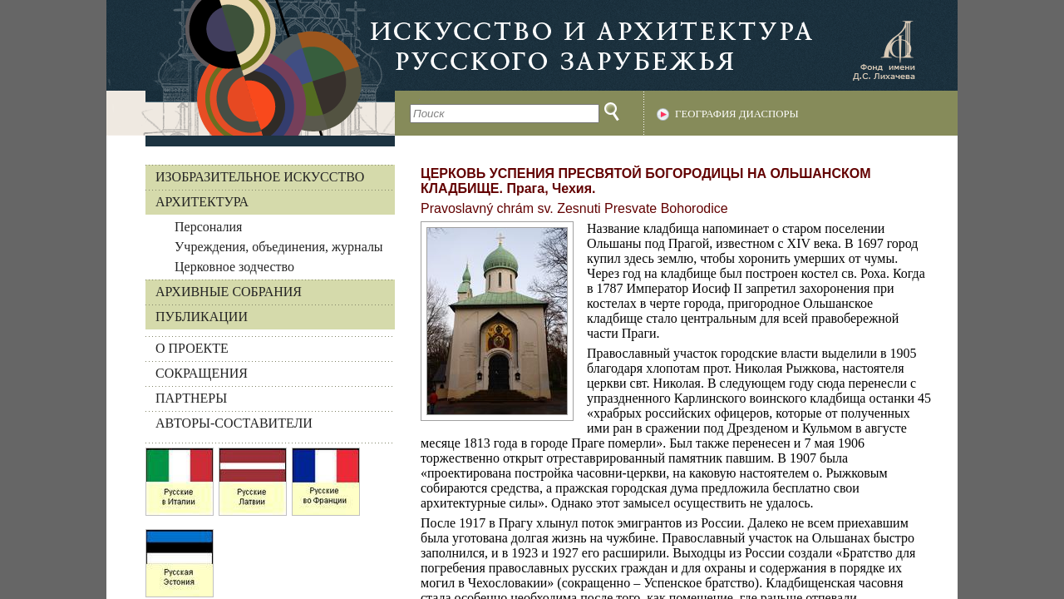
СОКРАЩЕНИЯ (201, 373)
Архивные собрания (228, 292)
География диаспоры (737, 114)
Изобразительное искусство (259, 177)
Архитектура (202, 202)
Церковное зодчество (234, 267)
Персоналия (208, 227)
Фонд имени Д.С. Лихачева (883, 49)
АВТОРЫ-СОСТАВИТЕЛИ (234, 423)
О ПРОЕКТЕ (192, 348)
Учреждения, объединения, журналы (279, 247)
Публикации (201, 316)
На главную (250, 68)
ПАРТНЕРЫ (191, 398)
